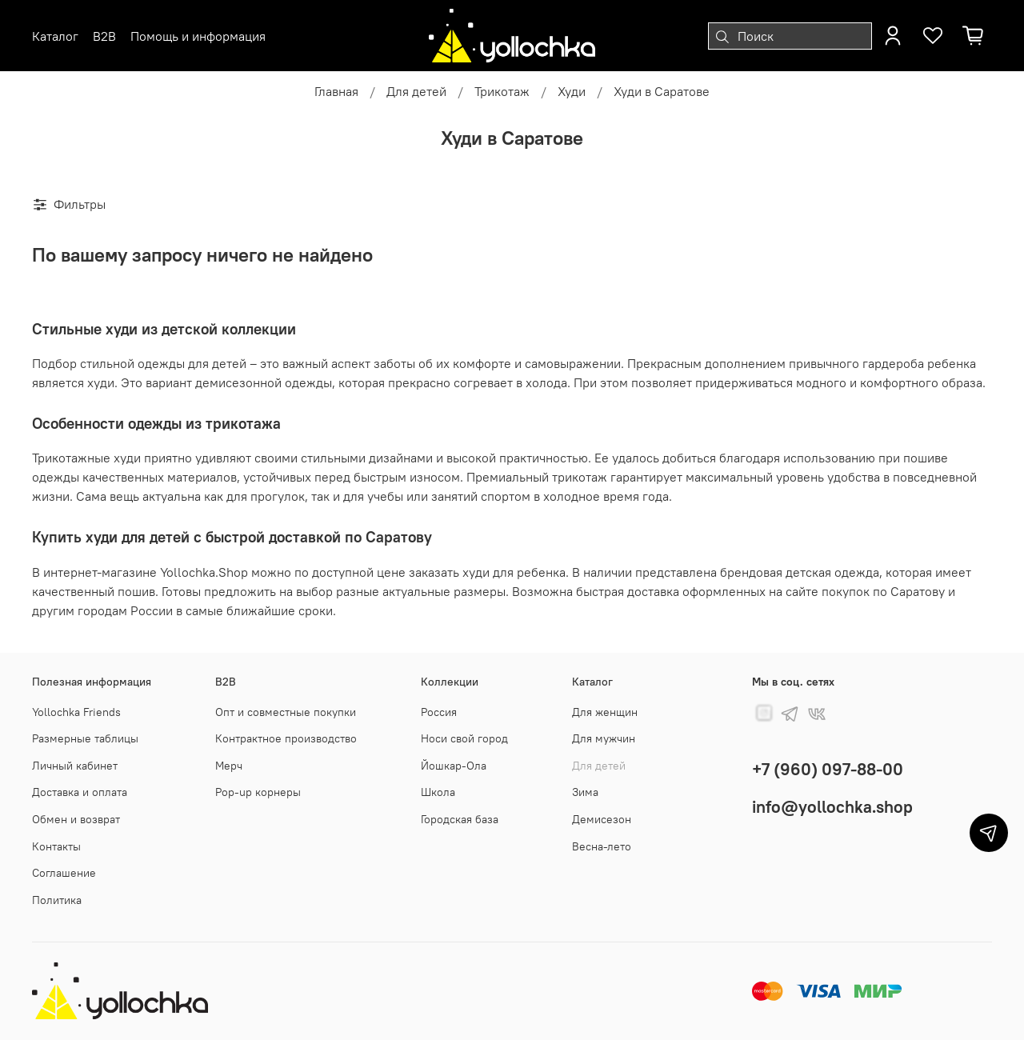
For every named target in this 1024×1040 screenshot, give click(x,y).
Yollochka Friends (76, 712)
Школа (438, 792)
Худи (572, 91)
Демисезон (601, 819)
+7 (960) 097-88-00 (827, 769)
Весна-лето (601, 846)
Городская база (459, 819)
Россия (439, 712)
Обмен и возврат (76, 819)
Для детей (416, 91)
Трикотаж (502, 91)
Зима (585, 792)
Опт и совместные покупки (285, 712)
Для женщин (605, 712)
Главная (336, 91)
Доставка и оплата (79, 792)
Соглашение (64, 873)
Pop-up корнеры (258, 792)
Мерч (228, 765)
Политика (57, 900)
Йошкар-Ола (453, 765)
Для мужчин (603, 738)
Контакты (56, 846)
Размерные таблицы (85, 738)
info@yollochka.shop (832, 807)
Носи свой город (464, 738)
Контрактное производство (286, 738)
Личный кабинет (75, 765)
